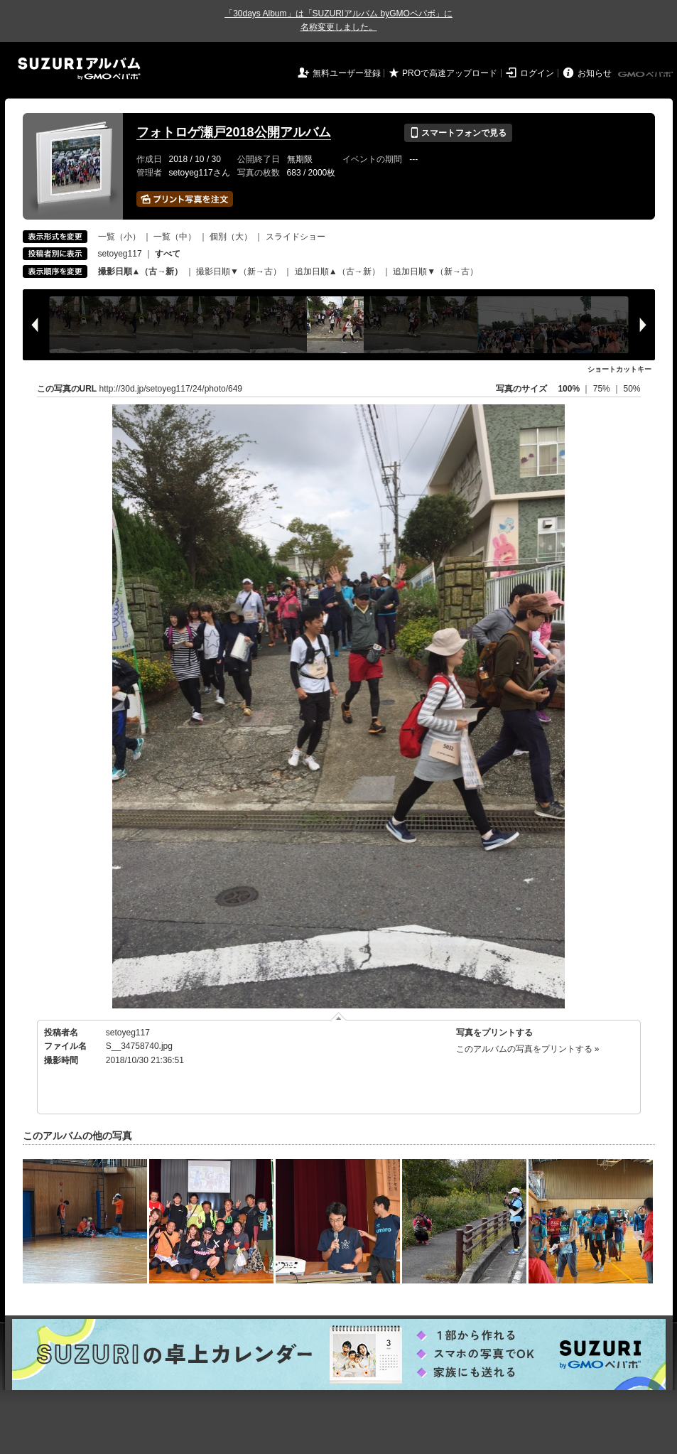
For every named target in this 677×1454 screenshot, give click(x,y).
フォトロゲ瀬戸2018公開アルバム (233, 132)
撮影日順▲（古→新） (140, 271)
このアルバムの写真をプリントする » (528, 1049)
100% (569, 389)
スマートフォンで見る (458, 133)
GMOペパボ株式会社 (646, 75)
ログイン (537, 73)
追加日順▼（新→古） (435, 271)
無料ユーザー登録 (347, 73)
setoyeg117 (120, 254)
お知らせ (595, 73)
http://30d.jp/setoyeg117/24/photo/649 (171, 389)
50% (631, 389)
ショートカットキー (619, 369)
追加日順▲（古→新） (337, 271)
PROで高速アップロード (449, 73)
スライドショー (295, 237)
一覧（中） (174, 237)
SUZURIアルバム (79, 68)
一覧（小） (119, 237)
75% (602, 389)
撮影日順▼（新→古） (238, 271)
